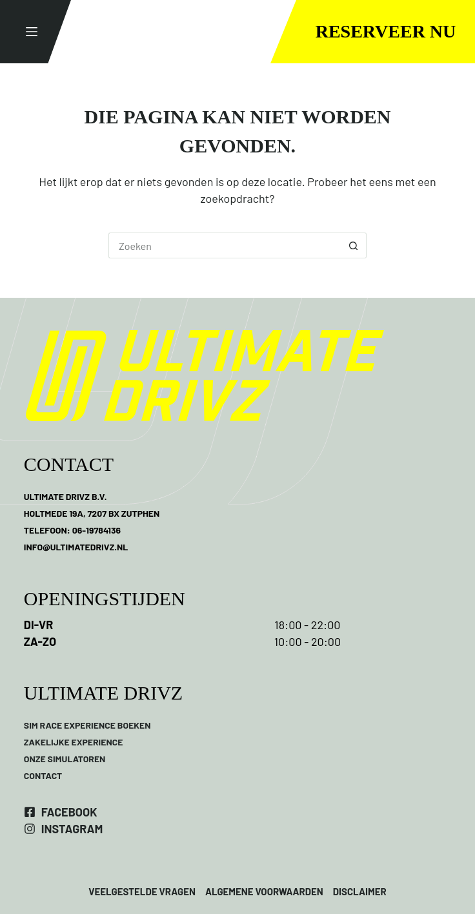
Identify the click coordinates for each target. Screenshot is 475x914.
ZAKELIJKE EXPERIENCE (73, 741)
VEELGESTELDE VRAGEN (142, 891)
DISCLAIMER (359, 891)
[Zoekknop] (354, 245)
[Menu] (31, 31)
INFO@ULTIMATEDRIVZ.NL (76, 546)
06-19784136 (96, 530)
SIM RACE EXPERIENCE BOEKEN (87, 725)
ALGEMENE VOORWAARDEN (264, 891)
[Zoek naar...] (224, 245)
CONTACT (43, 775)
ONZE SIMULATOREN (65, 758)
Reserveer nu (386, 31)
